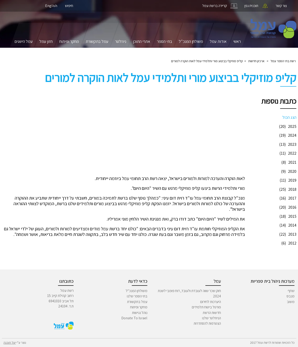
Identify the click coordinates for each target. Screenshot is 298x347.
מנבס (291, 296)
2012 (288, 243)
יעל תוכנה (9, 342)
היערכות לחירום (210, 301)
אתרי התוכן (141, 41)
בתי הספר (164, 41)
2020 (288, 171)
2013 (287, 234)
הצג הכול (289, 117)
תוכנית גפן (251, 5)
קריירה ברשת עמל (214, 5)
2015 (287, 216)
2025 (287, 126)
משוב (291, 301)
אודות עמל (218, 41)
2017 (287, 198)
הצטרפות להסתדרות (207, 323)
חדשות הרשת (212, 312)
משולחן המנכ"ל (191, 41)
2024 (287, 135)
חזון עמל (46, 41)
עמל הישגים (23, 41)
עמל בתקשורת (97, 41)
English (51, 5)
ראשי (237, 41)
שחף (291, 290)
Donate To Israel (134, 318)
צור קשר (281, 5)
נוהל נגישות (139, 312)
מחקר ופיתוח (69, 41)
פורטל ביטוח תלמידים (206, 307)
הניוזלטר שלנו (211, 318)
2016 (287, 207)
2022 (287, 153)
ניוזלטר (120, 41)
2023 (287, 144)
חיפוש (69, 5)
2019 (287, 180)
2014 (287, 225)
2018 (287, 189)
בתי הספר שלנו (137, 296)
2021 (288, 162)
